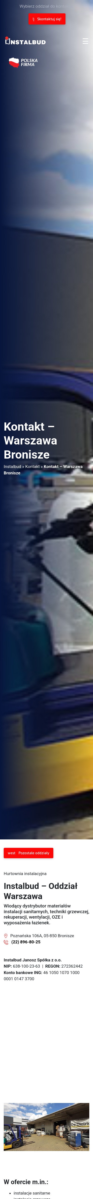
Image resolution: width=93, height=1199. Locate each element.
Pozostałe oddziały (28, 853)
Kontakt (32, 466)
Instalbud (12, 466)
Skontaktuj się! (47, 19)
